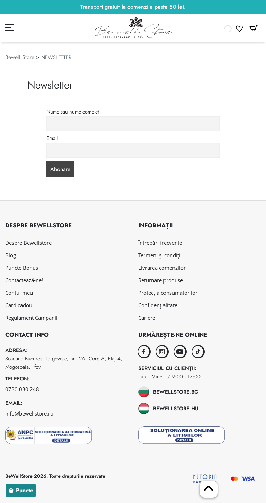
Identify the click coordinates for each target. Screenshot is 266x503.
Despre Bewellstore (28, 242)
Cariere (146, 317)
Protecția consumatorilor (167, 292)
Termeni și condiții (160, 255)
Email (52, 138)
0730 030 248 (22, 389)
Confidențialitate (157, 305)
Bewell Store (19, 57)
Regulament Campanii (31, 317)
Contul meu (19, 292)
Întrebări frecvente (160, 242)
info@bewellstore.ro (29, 413)
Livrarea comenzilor (162, 267)
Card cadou (18, 305)
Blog (10, 255)
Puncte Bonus (21, 267)
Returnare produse (160, 280)
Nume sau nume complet (72, 111)
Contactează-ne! (24, 280)
